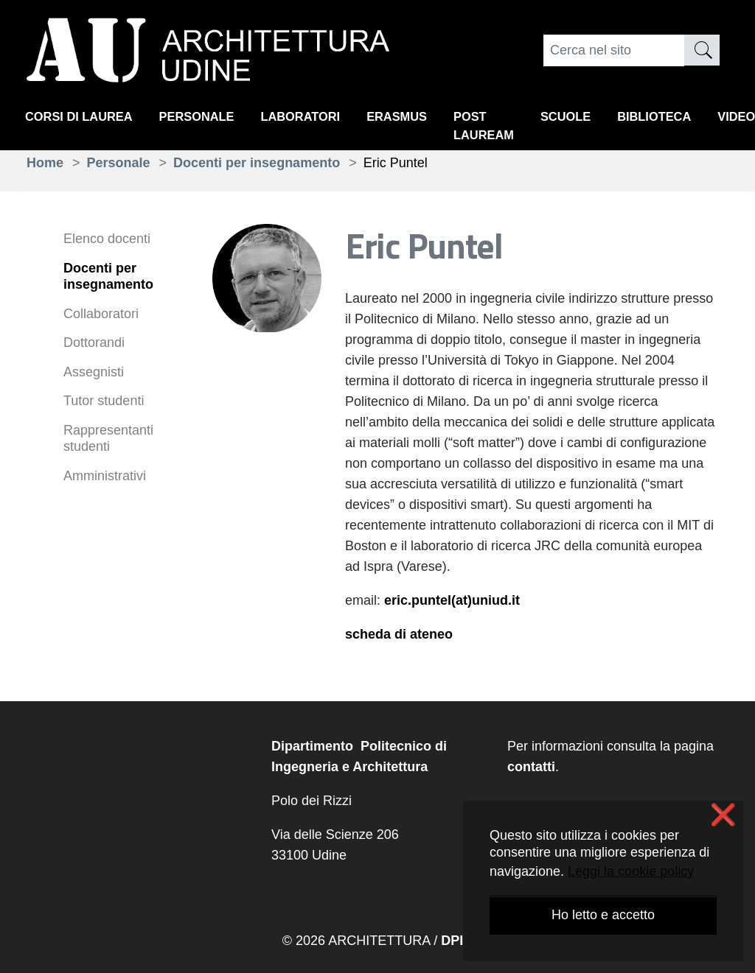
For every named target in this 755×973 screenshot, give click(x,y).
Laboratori (322, 118)
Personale (211, 118)
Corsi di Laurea (84, 118)
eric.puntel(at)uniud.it (452, 600)
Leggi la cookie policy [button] (631, 871)
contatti (531, 766)
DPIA (457, 940)
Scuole (605, 118)
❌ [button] (723, 815)
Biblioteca (700, 118)
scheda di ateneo (399, 634)
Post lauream (518, 129)
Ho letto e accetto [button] (603, 914)
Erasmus (425, 118)
